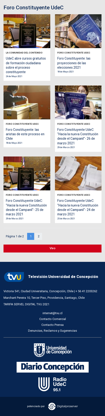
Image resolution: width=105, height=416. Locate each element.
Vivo (52, 248)
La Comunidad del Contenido (24, 52)
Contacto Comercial (52, 319)
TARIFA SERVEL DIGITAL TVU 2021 (26, 304)
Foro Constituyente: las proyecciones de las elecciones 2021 (74, 63)
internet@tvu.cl (52, 313)
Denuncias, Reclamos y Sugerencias (52, 330)
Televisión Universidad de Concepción (51, 277)
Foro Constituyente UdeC (73, 52)
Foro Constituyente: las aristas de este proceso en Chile (25, 134)
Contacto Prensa (52, 325)
